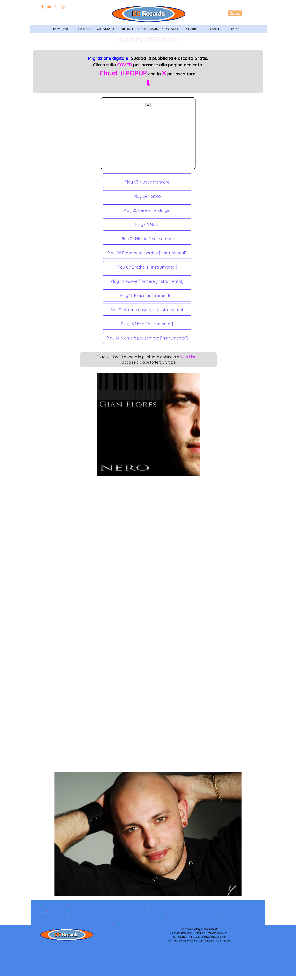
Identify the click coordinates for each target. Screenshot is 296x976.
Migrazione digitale (108, 58)
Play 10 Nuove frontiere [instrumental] (147, 281)
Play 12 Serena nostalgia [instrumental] (147, 309)
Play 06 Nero (147, 224)
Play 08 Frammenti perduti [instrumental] (147, 252)
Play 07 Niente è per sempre (147, 238)
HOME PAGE (62, 28)
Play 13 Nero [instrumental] (147, 323)
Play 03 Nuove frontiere (147, 182)
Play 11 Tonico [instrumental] (147, 295)
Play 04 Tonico (147, 196)
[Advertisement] (148, 136)
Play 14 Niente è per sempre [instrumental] (147, 338)
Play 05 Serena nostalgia (147, 210)
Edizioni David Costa (63, 13)
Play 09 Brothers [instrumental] (147, 267)
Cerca (235, 13)
